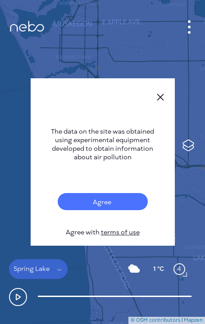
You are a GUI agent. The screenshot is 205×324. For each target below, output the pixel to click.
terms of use (120, 232)
